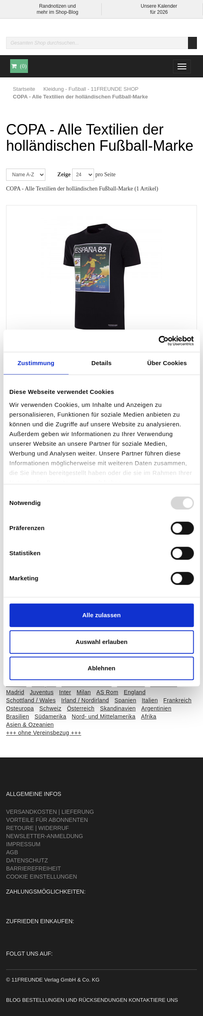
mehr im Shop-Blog (57, 12)
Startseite (24, 89)
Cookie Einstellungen (41, 876)
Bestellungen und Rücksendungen (74, 1000)
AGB (12, 852)
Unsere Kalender (159, 6)
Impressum (23, 844)
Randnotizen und (57, 6)
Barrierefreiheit (33, 868)
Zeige (64, 174)
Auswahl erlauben (101, 641)
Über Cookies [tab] (167, 362)
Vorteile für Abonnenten (47, 820)
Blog (13, 1000)
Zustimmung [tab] (35, 362)
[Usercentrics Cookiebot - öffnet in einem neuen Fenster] (158, 341)
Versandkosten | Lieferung (50, 812)
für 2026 (159, 12)
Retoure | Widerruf (37, 828)
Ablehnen (101, 668)
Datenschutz (27, 860)
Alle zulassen (101, 615)
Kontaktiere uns (153, 1000)
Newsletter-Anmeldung (44, 836)
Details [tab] (102, 362)
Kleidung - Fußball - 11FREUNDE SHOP (91, 89)
